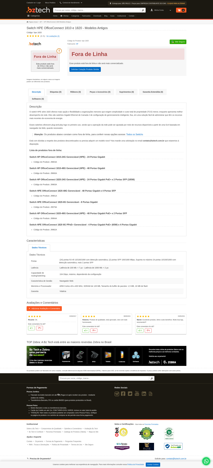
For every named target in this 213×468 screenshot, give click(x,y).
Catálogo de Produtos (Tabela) (75, 432)
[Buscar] (96, 10)
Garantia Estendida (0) (153, 92)
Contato (131, 16)
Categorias (75, 16)
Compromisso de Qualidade (51, 429)
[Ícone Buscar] (143, 10)
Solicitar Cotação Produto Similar (85, 69)
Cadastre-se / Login (34, 3)
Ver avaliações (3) (52, 36)
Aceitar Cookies (153, 465)
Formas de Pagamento (54, 441)
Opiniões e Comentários (73, 429)
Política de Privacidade (60, 445)
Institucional (121, 16)
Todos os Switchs (134, 134)
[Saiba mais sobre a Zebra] (106, 356)
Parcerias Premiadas (53, 432)
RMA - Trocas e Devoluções (39, 445)
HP (41, 22)
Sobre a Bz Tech (33, 429)
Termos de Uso (76, 445)
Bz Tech (38, 10)
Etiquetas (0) (55, 92)
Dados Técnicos (39, 248)
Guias (112, 16)
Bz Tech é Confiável (36, 432)
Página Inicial (32, 22)
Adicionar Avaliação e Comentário (44, 308)
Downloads (97, 16)
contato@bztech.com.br (176, 459)
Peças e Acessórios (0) (100, 92)
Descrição (36, 92)
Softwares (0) (38, 99)
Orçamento (39, 441)
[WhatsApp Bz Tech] (206, 461)
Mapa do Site (93, 432)
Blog (105, 16)
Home (55, 16)
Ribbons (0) (75, 92)
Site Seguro (89, 445)
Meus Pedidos (50, 3)
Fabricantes (86, 16)
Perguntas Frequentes (73, 441)
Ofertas (64, 16)
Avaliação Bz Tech (91, 429)
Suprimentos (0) (126, 92)
